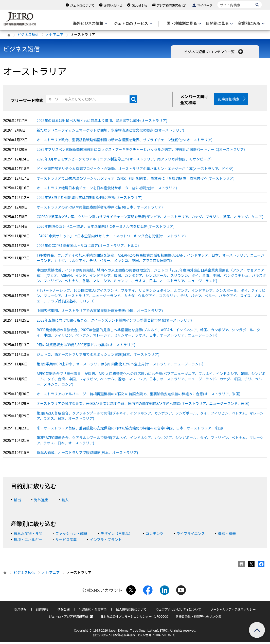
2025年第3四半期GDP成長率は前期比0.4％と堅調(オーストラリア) (89, 199)
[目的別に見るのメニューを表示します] (219, 24)
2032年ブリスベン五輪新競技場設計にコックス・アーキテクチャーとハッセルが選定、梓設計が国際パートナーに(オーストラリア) (141, 151)
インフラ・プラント (106, 541)
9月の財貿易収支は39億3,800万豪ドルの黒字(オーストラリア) (86, 346)
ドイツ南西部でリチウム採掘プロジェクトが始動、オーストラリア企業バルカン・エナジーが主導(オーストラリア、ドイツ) (135, 170)
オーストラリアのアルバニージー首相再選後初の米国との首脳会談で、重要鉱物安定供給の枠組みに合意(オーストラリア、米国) (139, 395)
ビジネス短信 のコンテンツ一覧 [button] (214, 51)
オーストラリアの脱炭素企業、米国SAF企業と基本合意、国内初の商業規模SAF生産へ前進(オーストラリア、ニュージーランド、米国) (143, 405)
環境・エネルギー (28, 541)
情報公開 (64, 611)
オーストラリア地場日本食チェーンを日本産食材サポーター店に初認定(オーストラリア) (107, 189)
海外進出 (41, 501)
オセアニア (55, 34)
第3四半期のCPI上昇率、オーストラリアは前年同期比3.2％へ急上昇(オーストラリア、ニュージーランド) (120, 365)
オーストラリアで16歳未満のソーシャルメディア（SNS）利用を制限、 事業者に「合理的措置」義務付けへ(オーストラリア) (136, 179)
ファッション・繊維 (71, 535)
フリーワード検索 (27, 100)
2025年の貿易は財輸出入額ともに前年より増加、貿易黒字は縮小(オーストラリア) (102, 122)
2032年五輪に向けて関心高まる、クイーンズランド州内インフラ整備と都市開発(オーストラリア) (114, 321)
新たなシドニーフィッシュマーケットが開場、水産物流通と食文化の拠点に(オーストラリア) (110, 131)
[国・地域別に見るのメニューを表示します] (183, 24)
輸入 (65, 501)
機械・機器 (227, 535)
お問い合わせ (113, 5)
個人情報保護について (131, 611)
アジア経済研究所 (172, 5)
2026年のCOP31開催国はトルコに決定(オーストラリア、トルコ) (88, 247)
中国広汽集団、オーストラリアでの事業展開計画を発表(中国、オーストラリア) (100, 312)
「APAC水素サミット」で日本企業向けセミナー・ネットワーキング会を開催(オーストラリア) (111, 237)
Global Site (139, 5)
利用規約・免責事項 (92, 611)
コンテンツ (155, 535)
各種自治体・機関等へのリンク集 (198, 618)
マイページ (204, 5)
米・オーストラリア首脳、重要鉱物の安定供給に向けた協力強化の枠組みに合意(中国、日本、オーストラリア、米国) (130, 429)
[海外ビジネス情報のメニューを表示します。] (89, 24)
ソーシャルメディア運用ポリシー (233, 611)
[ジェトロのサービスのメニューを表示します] (132, 24)
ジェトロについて (82, 5)
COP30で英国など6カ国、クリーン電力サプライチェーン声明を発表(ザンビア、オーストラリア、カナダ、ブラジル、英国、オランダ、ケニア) (150, 218)
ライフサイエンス (191, 535)
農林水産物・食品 (28, 535)
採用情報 (20, 611)
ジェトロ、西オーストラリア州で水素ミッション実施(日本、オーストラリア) (98, 356)
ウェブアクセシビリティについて (178, 611)
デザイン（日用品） (117, 535)
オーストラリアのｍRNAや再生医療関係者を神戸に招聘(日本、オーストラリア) (100, 208)
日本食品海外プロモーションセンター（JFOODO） (135, 618)
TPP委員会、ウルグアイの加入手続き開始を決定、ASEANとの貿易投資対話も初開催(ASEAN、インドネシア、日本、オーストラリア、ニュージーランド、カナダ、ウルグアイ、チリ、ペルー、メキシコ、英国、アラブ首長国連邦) (150, 259)
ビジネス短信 (28, 34)
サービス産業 (66, 541)
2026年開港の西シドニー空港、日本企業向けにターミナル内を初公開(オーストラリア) (106, 228)
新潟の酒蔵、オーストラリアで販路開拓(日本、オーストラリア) (87, 454)
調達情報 (42, 611)
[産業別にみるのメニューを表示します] (250, 24)
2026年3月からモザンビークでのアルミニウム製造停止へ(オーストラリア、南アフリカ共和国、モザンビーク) (124, 160)
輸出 (17, 501)
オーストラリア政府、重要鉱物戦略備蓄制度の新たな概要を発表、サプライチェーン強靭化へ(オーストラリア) (124, 141)
